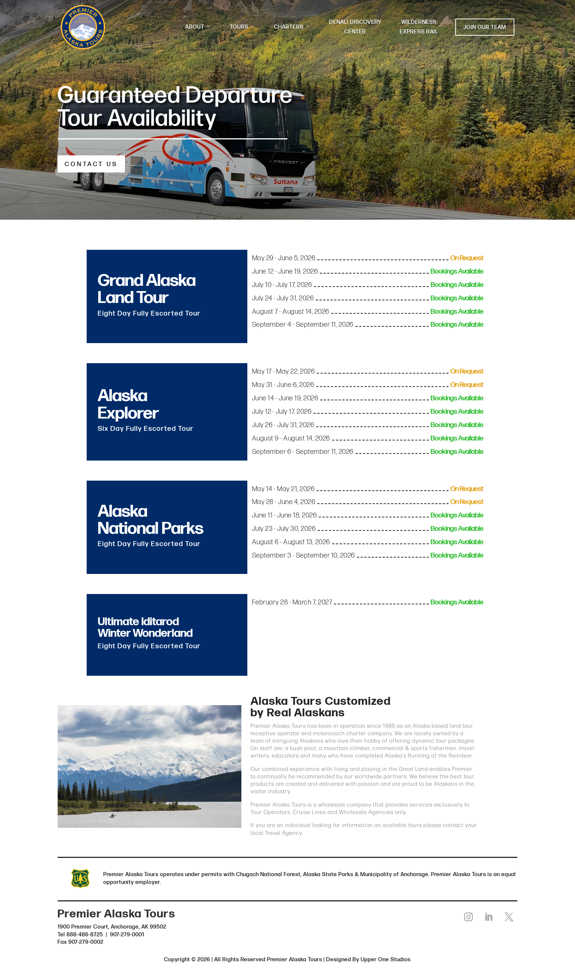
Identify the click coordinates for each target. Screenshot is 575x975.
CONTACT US (91, 164)
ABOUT (198, 27)
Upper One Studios (386, 959)
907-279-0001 (127, 934)
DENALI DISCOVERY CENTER (355, 27)
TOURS (243, 27)
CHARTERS (292, 27)
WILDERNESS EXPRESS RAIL (419, 27)
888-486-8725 (85, 934)
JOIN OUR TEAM (484, 27)
